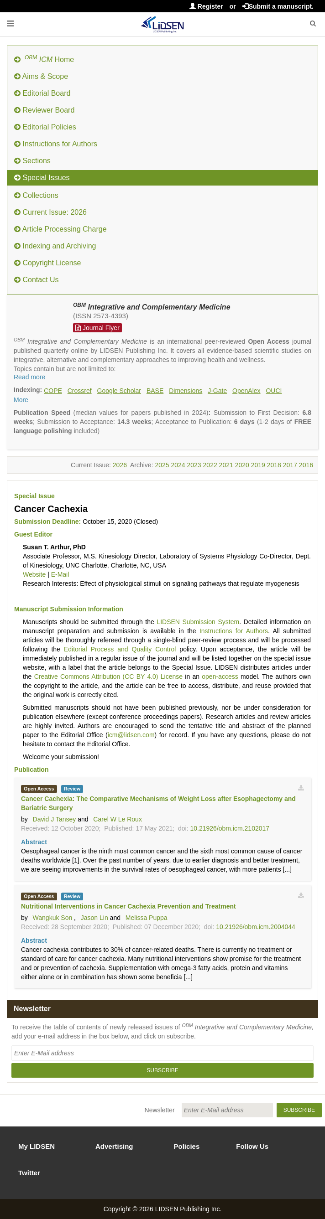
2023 (194, 465)
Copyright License (47, 263)
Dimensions (185, 390)
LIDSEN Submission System (198, 621)
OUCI (274, 390)
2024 (178, 465)
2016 (306, 465)
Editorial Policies (45, 127)
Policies (187, 1146)
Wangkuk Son (53, 917)
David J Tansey (54, 819)
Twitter (29, 1173)
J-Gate (217, 390)
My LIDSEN (36, 1146)
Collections (36, 195)
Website (34, 574)
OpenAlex (246, 390)
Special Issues (42, 177)
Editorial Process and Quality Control (120, 649)
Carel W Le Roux (117, 819)
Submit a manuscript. (278, 6)
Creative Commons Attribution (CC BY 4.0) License (108, 676)
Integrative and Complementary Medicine (152, 307)
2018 (274, 465)
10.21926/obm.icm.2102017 (229, 828)
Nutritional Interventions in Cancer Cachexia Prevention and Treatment (128, 906)
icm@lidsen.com (131, 735)
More (21, 399)
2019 (258, 465)
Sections (32, 161)
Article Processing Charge (60, 229)
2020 (242, 465)
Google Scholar (119, 390)
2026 (120, 465)
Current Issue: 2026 (50, 212)
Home (44, 58)
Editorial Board (42, 93)
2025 (162, 465)
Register (206, 6)
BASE (155, 390)
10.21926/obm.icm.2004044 (255, 926)
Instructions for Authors (55, 144)
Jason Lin (94, 917)
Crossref (80, 390)
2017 (290, 465)
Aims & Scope (41, 76)
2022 (210, 465)
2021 (226, 465)
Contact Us (36, 280)
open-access (220, 676)
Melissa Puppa (147, 917)
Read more (29, 377)
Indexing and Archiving (55, 246)
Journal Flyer (97, 327)
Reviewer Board (44, 110)
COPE (53, 390)
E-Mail (60, 574)
